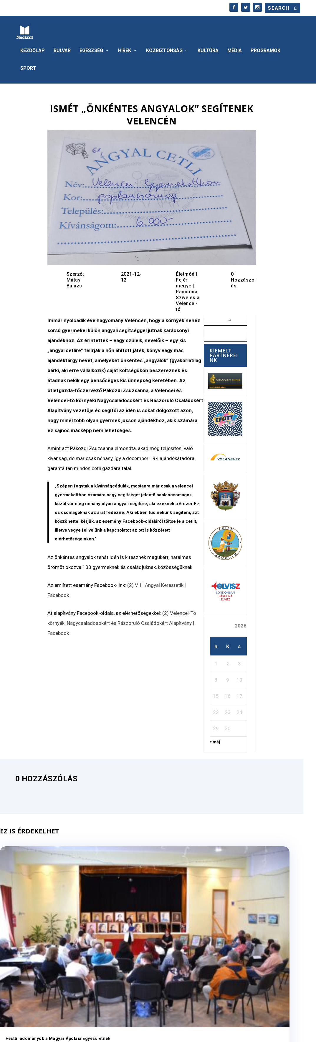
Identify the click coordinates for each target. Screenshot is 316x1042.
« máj (215, 740)
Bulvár (62, 48)
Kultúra (208, 48)
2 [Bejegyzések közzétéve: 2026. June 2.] (227, 662)
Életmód (185, 272)
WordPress (101, 1034)
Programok (265, 48)
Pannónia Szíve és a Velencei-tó (187, 298)
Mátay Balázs (74, 281)
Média (234, 48)
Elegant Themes (49, 1034)
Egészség (91, 48)
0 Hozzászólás (243, 278)
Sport (28, 66)
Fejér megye (183, 281)
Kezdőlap (32, 48)
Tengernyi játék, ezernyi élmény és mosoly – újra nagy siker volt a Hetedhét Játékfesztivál (255, 917)
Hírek (124, 48)
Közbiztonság (164, 48)
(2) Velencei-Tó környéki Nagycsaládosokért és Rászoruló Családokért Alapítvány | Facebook (121, 621)
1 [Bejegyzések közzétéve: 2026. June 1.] (216, 662)
